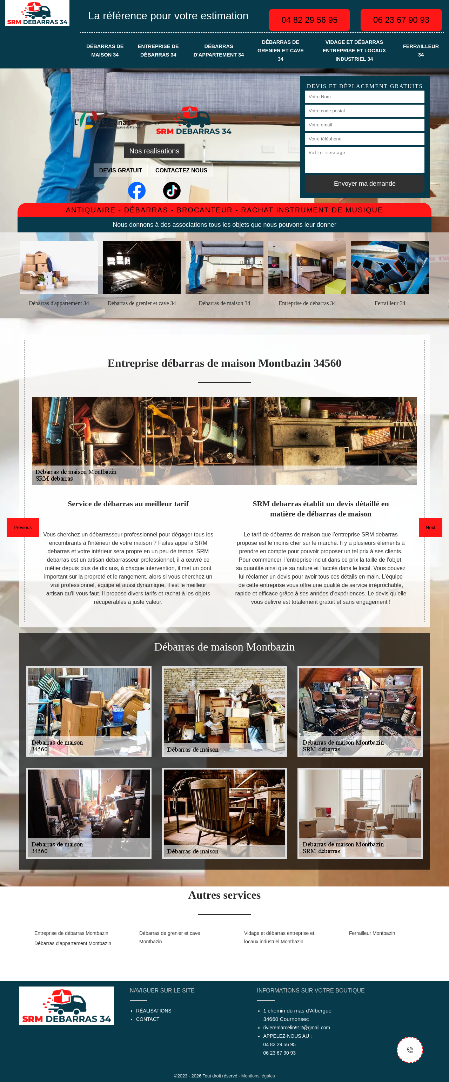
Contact (148, 1019)
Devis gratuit (120, 170)
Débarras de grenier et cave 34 (280, 50)
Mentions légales (258, 1075)
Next (430, 527)
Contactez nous (181, 170)
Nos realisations (154, 151)
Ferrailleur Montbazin (372, 933)
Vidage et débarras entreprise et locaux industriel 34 (354, 50)
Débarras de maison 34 (104, 51)
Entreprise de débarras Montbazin (71, 933)
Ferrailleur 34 (421, 51)
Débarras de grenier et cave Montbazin (169, 937)
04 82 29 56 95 (309, 20)
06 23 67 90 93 (401, 20)
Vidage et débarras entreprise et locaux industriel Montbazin (279, 937)
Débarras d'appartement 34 (219, 51)
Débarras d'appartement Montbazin (72, 943)
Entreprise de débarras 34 (158, 51)
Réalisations (154, 1011)
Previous (23, 527)
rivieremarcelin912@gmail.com (296, 1027)
